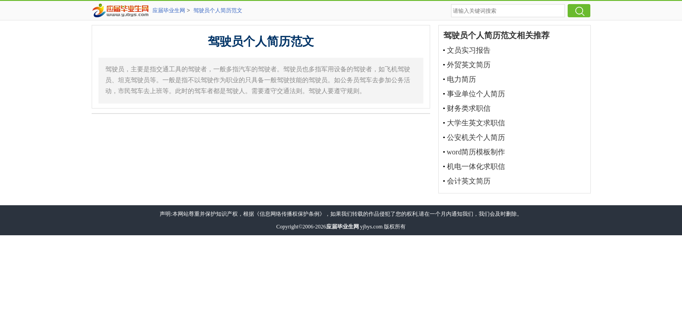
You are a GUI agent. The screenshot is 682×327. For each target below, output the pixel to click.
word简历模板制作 (476, 152)
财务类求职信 (469, 108)
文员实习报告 (469, 50)
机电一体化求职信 (476, 166)
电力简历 (461, 79)
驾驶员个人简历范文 (217, 10)
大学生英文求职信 (476, 123)
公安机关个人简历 (476, 137)
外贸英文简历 (469, 65)
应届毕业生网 (168, 10)
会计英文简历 (469, 181)
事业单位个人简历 (476, 94)
